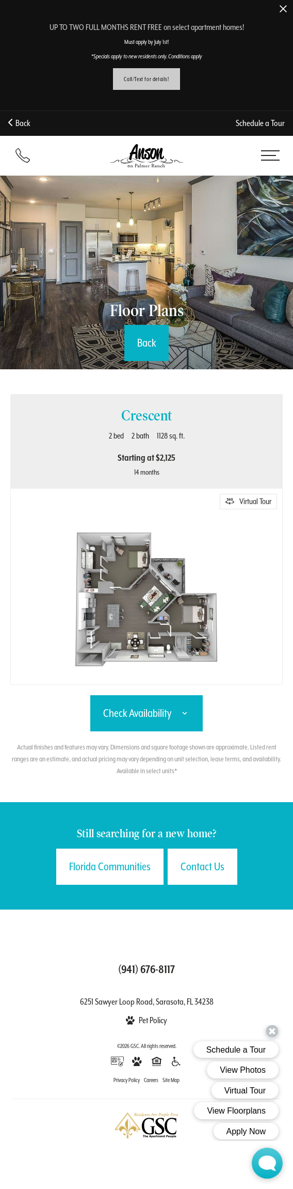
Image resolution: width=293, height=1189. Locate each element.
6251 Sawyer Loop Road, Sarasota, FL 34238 (147, 1002)
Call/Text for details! (146, 79)
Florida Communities (110, 867)
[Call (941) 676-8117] (22, 155)
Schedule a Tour (260, 123)
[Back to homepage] (146, 155)
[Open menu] (270, 155)
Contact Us (202, 867)
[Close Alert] (283, 9)
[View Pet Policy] (146, 1020)
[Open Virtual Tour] (248, 501)
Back (19, 123)
